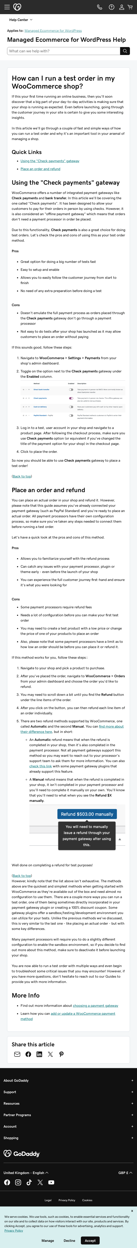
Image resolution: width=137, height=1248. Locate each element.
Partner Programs (17, 1115)
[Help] (111, 7)
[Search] (125, 51)
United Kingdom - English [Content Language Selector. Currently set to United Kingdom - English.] (26, 1172)
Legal (48, 1200)
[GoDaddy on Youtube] (51, 1184)
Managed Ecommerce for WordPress (53, 30)
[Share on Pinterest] (61, 1054)
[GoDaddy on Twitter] (40, 1184)
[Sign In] (122, 7)
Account (10, 1126)
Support (10, 1092)
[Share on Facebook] (28, 1054)
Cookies (87, 1200)
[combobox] (63, 51)
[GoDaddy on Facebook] (7, 1184)
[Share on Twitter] (50, 1054)
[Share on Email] (17, 1054)
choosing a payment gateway (95, 1005)
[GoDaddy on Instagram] (18, 1184)
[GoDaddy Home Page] (22, 1153)
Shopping (11, 1138)
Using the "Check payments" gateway (50, 161)
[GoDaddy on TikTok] (29, 1184)
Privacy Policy (67, 1200)
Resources (11, 1103)
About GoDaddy (16, 1080)
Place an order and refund (40, 169)
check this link (40, 766)
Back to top (22, 476)
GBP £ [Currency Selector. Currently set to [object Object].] (125, 1172)
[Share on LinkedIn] (39, 1054)
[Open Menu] (5, 7)
